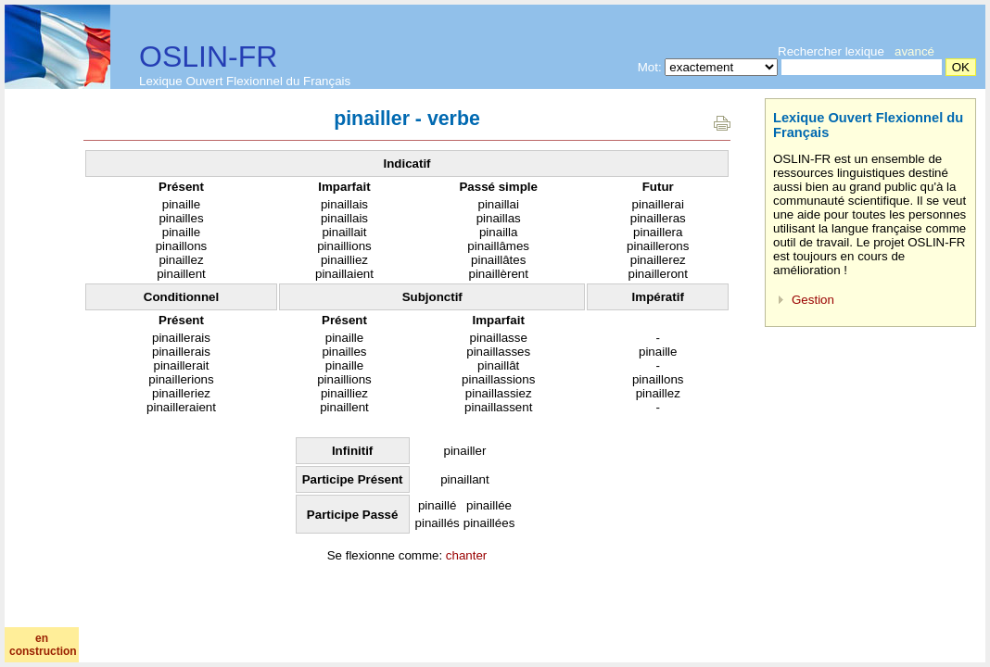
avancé (914, 51)
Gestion (813, 300)
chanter (466, 555)
